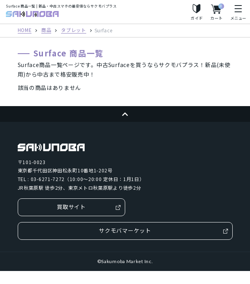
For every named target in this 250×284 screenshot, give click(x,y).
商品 (46, 30)
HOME (25, 30)
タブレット (73, 30)
